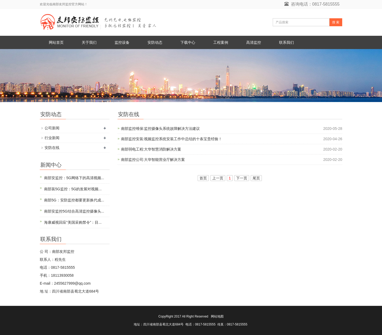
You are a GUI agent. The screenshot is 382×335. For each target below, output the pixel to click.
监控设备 (122, 42)
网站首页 (56, 42)
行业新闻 (52, 138)
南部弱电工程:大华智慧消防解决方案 (151, 149)
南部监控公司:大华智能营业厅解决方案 (153, 159)
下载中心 (187, 42)
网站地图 (217, 316)
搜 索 (335, 22)
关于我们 (89, 42)
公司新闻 (52, 128)
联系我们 (286, 42)
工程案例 (220, 42)
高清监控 (253, 42)
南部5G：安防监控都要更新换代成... (74, 200)
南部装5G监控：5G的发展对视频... (73, 189)
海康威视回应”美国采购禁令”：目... (73, 222)
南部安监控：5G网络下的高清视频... (74, 178)
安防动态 (154, 42)
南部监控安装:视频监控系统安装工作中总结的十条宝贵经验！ (171, 139)
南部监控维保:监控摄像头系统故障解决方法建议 (160, 128)
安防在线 (52, 148)
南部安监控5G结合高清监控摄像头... (74, 211)
